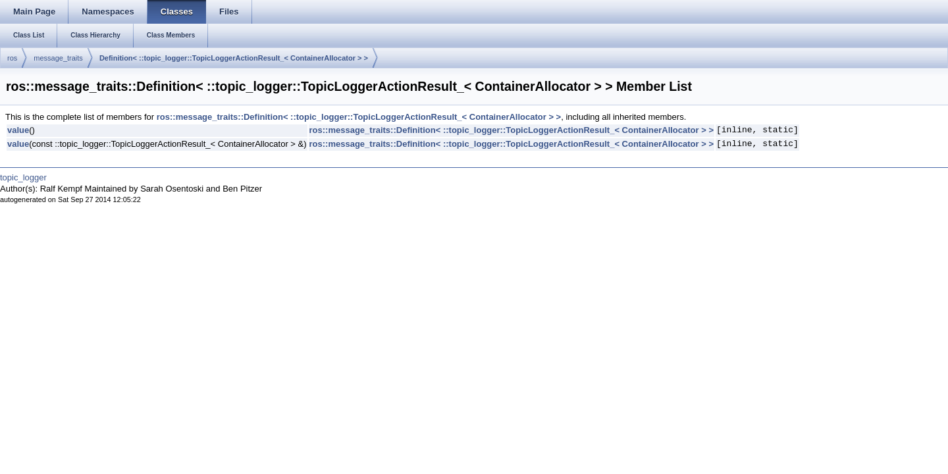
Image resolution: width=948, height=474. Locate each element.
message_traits (58, 58)
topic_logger (23, 177)
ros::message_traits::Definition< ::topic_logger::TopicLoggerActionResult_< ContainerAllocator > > (359, 117)
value (18, 130)
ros (12, 58)
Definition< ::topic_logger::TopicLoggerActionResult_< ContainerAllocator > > (233, 58)
